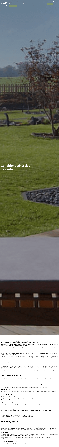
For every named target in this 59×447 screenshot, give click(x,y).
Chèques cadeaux (32, 3)
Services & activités (17, 3)
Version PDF (3, 338)
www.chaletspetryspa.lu (32, 347)
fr (57, 1)
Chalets (10, 3)
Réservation (12, 5)
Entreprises (39, 3)
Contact (44, 3)
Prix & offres (25, 3)
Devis (49, 3)
